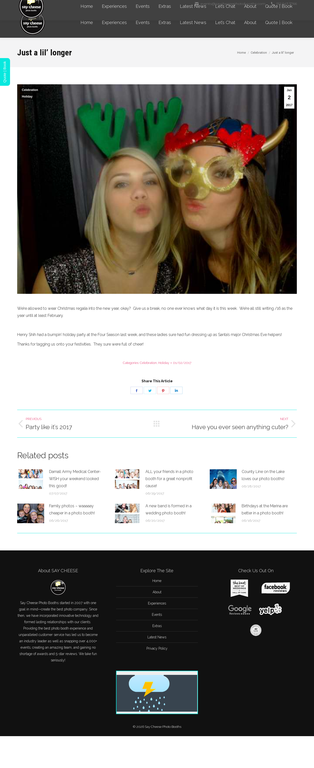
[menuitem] (86, 22)
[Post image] (30, 479)
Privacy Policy (157, 648)
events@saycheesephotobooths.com (229, 3)
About (157, 592)
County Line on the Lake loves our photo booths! (263, 475)
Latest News (156, 637)
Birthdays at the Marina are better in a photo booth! (265, 509)
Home (156, 581)
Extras (157, 626)
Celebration (30, 90)
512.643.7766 (283, 3)
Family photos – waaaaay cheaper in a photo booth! (72, 509)
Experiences (157, 603)
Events (157, 615)
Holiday (27, 96)
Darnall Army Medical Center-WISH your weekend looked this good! (75, 478)
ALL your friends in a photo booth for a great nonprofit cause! (169, 478)
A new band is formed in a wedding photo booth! (168, 509)
